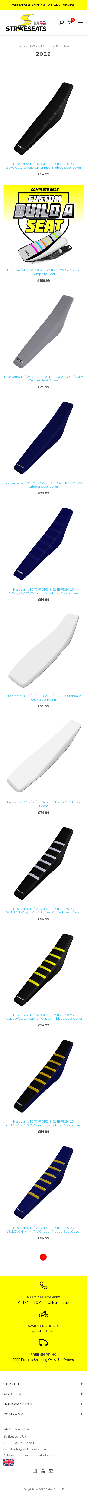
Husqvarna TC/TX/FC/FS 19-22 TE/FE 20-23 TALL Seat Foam (44, 804)
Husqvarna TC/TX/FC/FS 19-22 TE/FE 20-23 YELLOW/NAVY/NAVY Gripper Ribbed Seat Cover (43, 1229)
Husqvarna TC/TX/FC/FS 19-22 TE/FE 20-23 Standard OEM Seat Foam (43, 697)
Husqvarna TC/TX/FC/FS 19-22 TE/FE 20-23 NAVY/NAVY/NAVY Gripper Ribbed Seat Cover (43, 591)
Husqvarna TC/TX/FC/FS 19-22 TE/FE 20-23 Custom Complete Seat (43, 272)
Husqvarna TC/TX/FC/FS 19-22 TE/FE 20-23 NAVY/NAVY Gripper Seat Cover (43, 485)
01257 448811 (25, 1443)
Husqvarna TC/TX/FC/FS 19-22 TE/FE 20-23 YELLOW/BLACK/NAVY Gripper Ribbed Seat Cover (43, 1123)
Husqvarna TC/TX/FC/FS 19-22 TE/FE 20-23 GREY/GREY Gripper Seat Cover (43, 378)
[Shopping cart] (70, 22)
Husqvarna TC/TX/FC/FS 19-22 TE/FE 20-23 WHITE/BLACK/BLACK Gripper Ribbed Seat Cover (43, 910)
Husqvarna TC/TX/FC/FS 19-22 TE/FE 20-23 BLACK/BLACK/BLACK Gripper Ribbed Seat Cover (43, 165)
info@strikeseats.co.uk (30, 1449)
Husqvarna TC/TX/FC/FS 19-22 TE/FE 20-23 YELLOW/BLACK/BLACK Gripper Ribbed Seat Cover (43, 1017)
